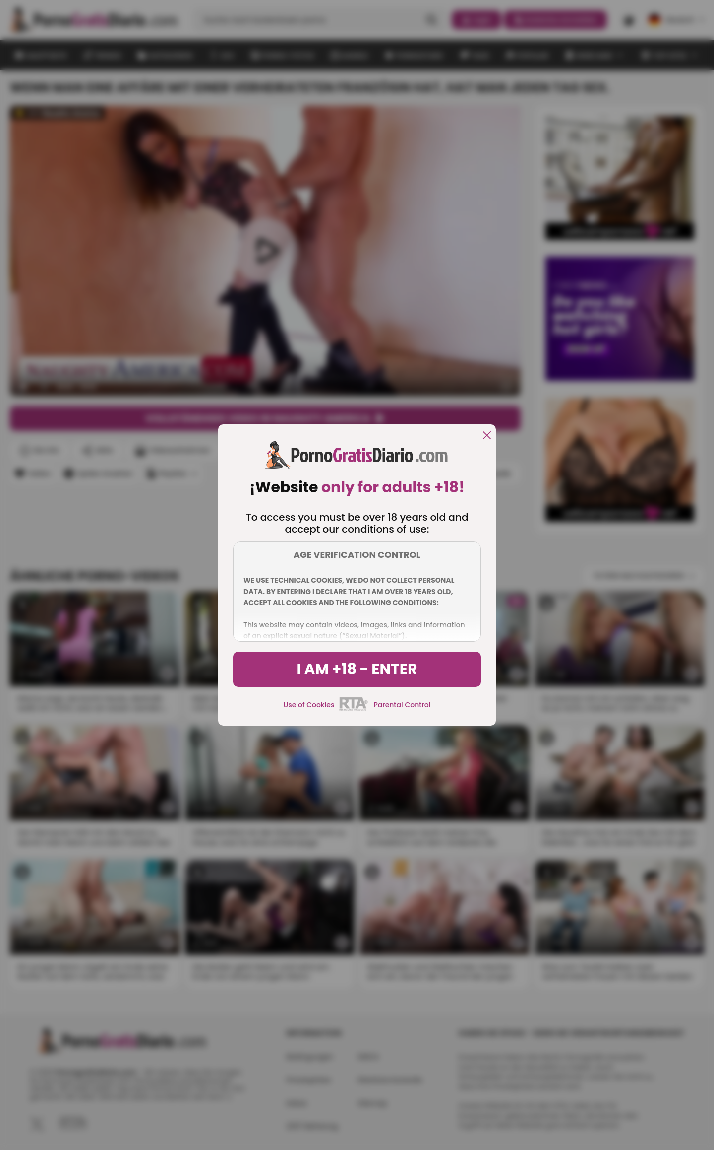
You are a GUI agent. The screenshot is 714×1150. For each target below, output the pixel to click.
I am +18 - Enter (357, 669)
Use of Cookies (309, 705)
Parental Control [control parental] (401, 705)
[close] (487, 436)
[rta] (353, 709)
